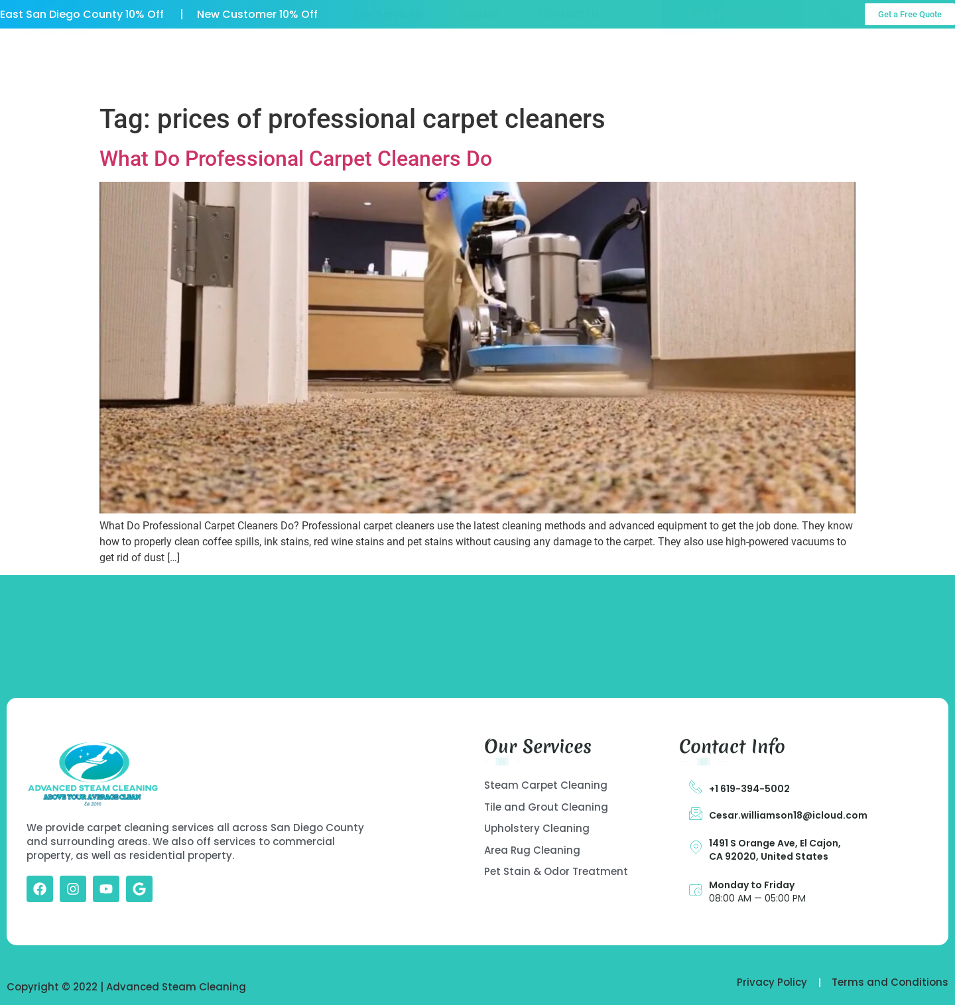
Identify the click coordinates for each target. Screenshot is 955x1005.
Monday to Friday (752, 885)
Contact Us (569, 64)
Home (209, 64)
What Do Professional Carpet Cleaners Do (295, 158)
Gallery (480, 64)
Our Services (387, 64)
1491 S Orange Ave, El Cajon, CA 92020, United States (775, 850)
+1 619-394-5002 (749, 788)
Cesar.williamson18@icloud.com (788, 815)
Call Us (884, 59)
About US (289, 64)
